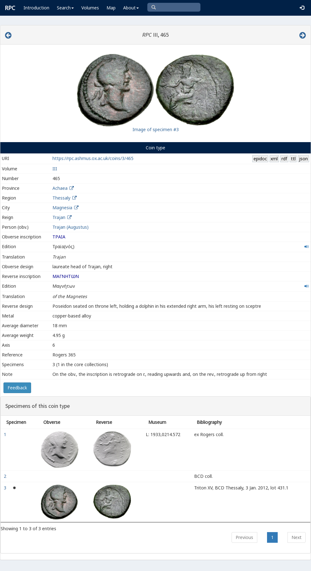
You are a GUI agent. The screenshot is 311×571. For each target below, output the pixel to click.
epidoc (260, 159)
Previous (244, 537)
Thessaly (61, 198)
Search (65, 8)
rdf (284, 159)
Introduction (36, 8)
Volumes (90, 8)
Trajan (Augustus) (70, 227)
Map (111, 8)
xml (274, 159)
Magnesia (62, 208)
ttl (293, 159)
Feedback (17, 388)
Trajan (58, 217)
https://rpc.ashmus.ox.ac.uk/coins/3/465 (93, 158)
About (131, 8)
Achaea (60, 188)
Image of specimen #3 (156, 129)
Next (297, 537)
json (303, 159)
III (54, 169)
